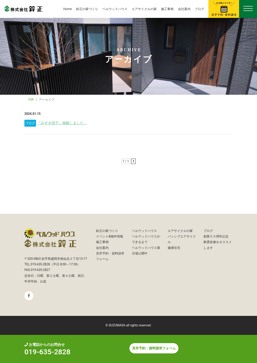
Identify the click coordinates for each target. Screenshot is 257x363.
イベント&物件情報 (109, 236)
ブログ (199, 9)
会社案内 (184, 9)
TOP (31, 99)
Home (67, 9)
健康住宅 (174, 248)
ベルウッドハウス (114, 9)
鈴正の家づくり (87, 9)
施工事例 (167, 9)
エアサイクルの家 (144, 9)
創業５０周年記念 (216, 236)
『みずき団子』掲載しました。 (62, 123)
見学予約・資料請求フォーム (154, 348)
